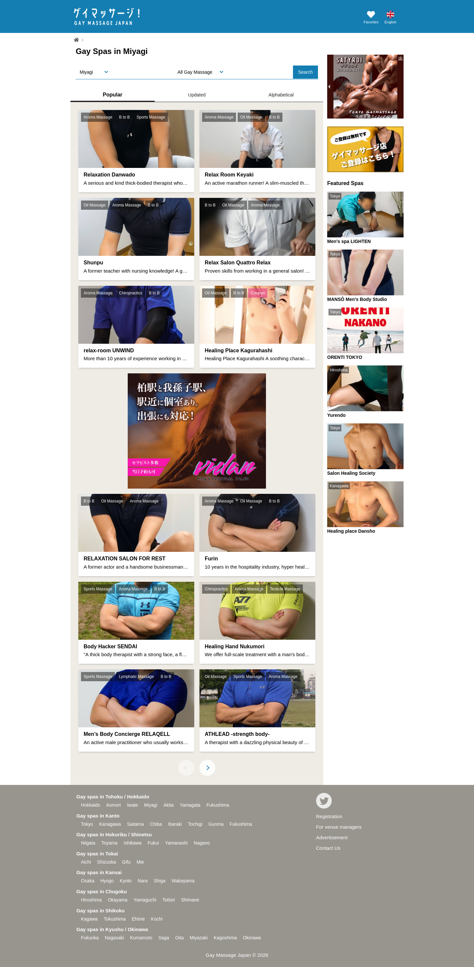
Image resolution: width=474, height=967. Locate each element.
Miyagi (150, 805)
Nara (142, 880)
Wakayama (183, 880)
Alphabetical (281, 94)
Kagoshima (225, 937)
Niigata (88, 843)
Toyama (109, 843)
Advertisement (332, 837)
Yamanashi (176, 843)
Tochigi (195, 824)
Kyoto (126, 880)
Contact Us (328, 848)
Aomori (113, 805)
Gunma (216, 824)
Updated (197, 94)
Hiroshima (91, 899)
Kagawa (89, 919)
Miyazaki (198, 937)
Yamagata (190, 805)
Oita (179, 937)
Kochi (157, 919)
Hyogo (107, 880)
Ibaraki (175, 824)
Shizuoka (106, 862)
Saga (163, 937)
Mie (140, 862)
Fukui (153, 843)
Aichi (86, 862)
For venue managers (338, 827)
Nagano (202, 843)
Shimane (190, 899)
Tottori (168, 899)
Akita (168, 805)
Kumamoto (141, 937)
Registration (329, 816)
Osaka (87, 880)
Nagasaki (114, 937)
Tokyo (87, 824)
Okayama (117, 899)
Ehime (138, 919)
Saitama (135, 824)
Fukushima (217, 805)
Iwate (132, 805)
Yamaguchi (145, 899)
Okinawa (252, 937)
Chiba (156, 824)
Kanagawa (110, 824)
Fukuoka (90, 937)
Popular (112, 94)
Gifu (126, 862)
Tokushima (115, 919)
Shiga (160, 880)
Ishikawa (133, 843)
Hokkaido (90, 805)
